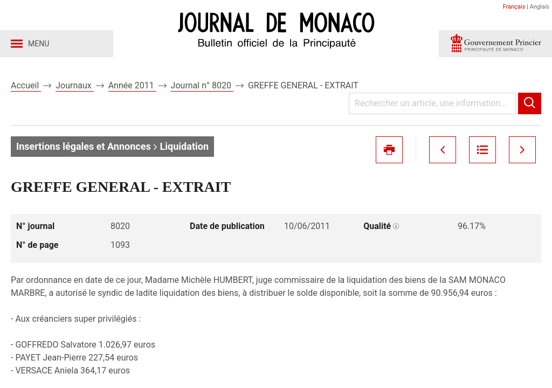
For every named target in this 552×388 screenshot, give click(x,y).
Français (514, 6)
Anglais (539, 6)
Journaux (74, 85)
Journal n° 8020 (202, 85)
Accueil (26, 85)
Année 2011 (132, 85)
